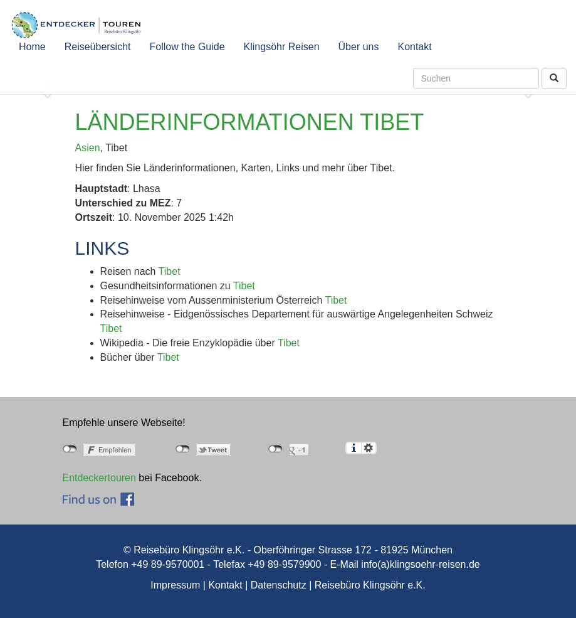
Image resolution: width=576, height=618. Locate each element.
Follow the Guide (187, 46)
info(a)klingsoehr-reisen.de (420, 564)
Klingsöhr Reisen (282, 46)
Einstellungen (369, 448)
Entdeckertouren (99, 477)
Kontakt (414, 46)
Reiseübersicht (98, 46)
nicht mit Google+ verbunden (275, 449)
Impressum (175, 585)
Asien (87, 147)
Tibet (170, 271)
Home (32, 46)
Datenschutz (278, 585)
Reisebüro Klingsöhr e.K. (370, 585)
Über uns (358, 46)
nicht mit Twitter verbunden (182, 449)
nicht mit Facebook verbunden (70, 449)
